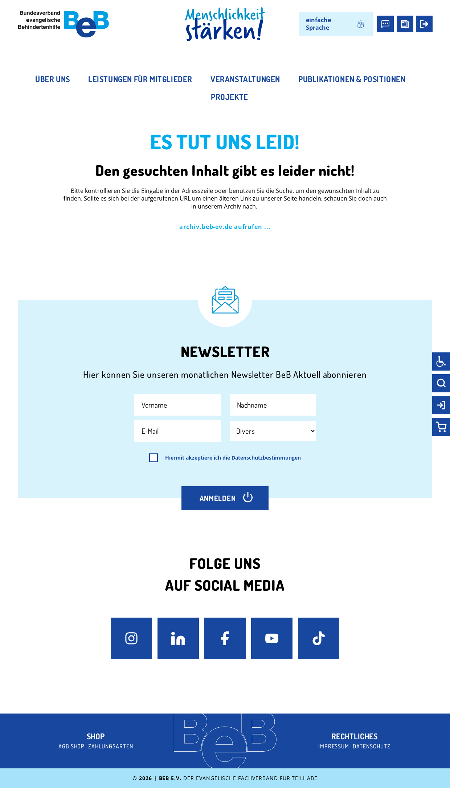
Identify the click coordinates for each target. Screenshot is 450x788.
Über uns (52, 79)
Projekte (229, 97)
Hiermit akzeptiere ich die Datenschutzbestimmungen (233, 457)
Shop (96, 736)
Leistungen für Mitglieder (140, 79)
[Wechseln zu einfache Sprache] (336, 24)
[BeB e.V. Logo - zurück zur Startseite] (63, 24)
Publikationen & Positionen (352, 79)
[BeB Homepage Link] (225, 24)
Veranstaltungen (245, 79)
